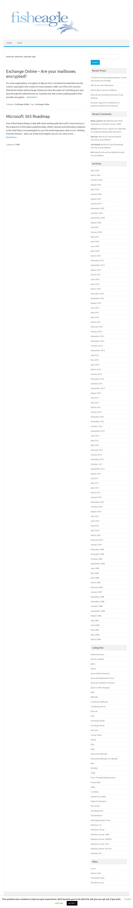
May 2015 (95, 312)
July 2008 (94, 620)
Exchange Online (22, 104)
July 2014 (94, 355)
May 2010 (95, 526)
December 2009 (97, 549)
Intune (93, 740)
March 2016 (96, 289)
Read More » (32, 97)
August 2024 (96, 185)
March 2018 (96, 256)
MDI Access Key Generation (102, 85)
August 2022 (96, 199)
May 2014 (95, 360)
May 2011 (95, 483)
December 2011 (97, 459)
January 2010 (96, 545)
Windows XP (96, 853)
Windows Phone (97, 830)
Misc (93, 763)
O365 (17, 144)
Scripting (94, 792)
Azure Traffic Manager (100, 688)
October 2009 (96, 559)
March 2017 (96, 275)
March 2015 (96, 322)
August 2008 (96, 616)
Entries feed (96, 873)
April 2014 (95, 365)
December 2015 (97, 294)
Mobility (94, 768)
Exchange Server (98, 725)
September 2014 (98, 350)
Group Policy (96, 735)
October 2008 (96, 606)
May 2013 (95, 403)
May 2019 (95, 237)
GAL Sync (94, 730)
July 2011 (94, 478)
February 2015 (97, 327)
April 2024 (95, 189)
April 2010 (95, 530)
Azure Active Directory (100, 673)
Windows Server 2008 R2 (101, 839)
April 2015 (95, 317)
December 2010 (97, 502)
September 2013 (98, 388)
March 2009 (96, 582)
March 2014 (96, 369)
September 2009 (98, 564)
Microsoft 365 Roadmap (28, 116)
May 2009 (95, 573)
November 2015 (97, 298)
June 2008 (95, 625)
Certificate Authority (99, 702)
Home (9, 43)
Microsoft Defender (99, 754)
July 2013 (94, 398)
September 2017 (98, 265)
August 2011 (96, 474)
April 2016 (95, 284)
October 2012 (96, 426)
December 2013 (97, 379)
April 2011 (95, 488)
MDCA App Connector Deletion (104, 90)
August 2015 (96, 303)
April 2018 (95, 251)
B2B (92, 692)
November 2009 (97, 554)
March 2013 (96, 407)
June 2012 (95, 436)
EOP (92, 716)
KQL (92, 744)
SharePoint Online (98, 797)
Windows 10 (96, 825)
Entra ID (94, 711)
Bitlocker (94, 697)
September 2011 (98, 469)
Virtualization (96, 815)
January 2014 (96, 374)
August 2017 (96, 270)
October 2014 (96, 346)
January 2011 (96, 497)
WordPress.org (97, 883)
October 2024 (96, 180)
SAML (93, 787)
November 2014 (97, 341)
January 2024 (96, 194)
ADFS (93, 664)
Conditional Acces (98, 706)
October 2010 (96, 507)
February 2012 (97, 450)
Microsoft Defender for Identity (104, 759)
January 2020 (96, 232)
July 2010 (94, 516)
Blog (20, 43)
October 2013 (96, 384)
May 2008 (95, 630)
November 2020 (97, 208)
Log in (93, 868)
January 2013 (96, 412)
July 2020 (94, 227)
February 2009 (97, 587)
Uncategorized (97, 811)
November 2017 (97, 260)
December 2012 (97, 417)
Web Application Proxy (100, 820)
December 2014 (97, 336)
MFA (92, 749)
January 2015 (96, 332)
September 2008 (98, 611)
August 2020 (96, 223)
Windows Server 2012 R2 (101, 849)
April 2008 (95, 635)
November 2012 (97, 421)
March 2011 (96, 493)
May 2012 (95, 440)
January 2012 (96, 455)
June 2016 (95, 279)
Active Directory (97, 654)
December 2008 (97, 597)
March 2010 (96, 535)
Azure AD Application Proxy (102, 678)
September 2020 (98, 218)
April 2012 (95, 445)
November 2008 (97, 601)
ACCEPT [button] (72, 903)
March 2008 (96, 639)
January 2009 (96, 592)
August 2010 (96, 512)
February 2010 (97, 540)
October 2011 (96, 464)
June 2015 (95, 308)
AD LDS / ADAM (97, 659)
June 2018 (95, 246)
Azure (93, 669)
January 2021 (96, 204)
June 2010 (95, 521)
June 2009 (95, 568)
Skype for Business (99, 801)
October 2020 (96, 213)
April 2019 (95, 241)
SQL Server (95, 806)
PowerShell (95, 782)
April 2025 (95, 170)
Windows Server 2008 (100, 834)
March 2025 (96, 175)
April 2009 (95, 578)
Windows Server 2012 (100, 844)
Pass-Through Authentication (103, 778)
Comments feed (97, 878)
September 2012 (98, 431)
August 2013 (96, 393)
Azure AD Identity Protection (103, 683)
